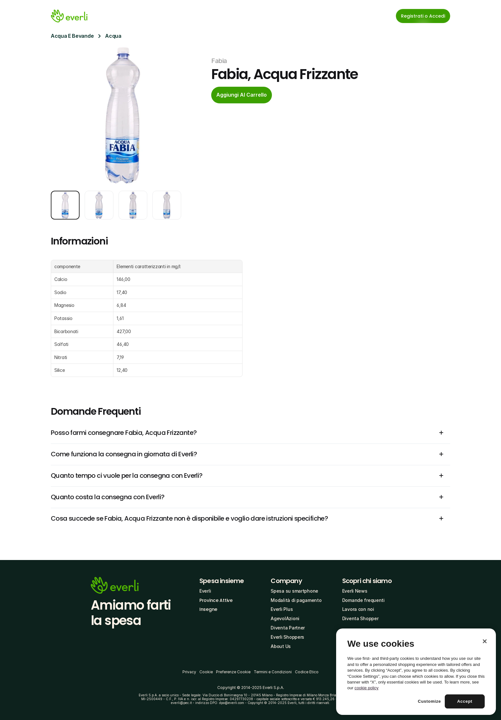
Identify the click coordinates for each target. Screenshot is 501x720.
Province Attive (216, 600)
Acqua (113, 36)
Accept (465, 701)
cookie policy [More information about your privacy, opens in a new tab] (367, 687)
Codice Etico (307, 671)
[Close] (485, 641)
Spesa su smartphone (294, 591)
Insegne (208, 609)
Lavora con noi (358, 609)
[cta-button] (241, 95)
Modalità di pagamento (296, 600)
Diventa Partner (288, 627)
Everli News (354, 591)
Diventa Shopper (360, 618)
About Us (281, 646)
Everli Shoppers (287, 637)
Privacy (189, 671)
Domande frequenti (363, 600)
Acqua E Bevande (72, 36)
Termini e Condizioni (273, 671)
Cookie (206, 671)
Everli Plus (282, 609)
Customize (429, 701)
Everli (205, 591)
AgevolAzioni (285, 618)
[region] (416, 671)
